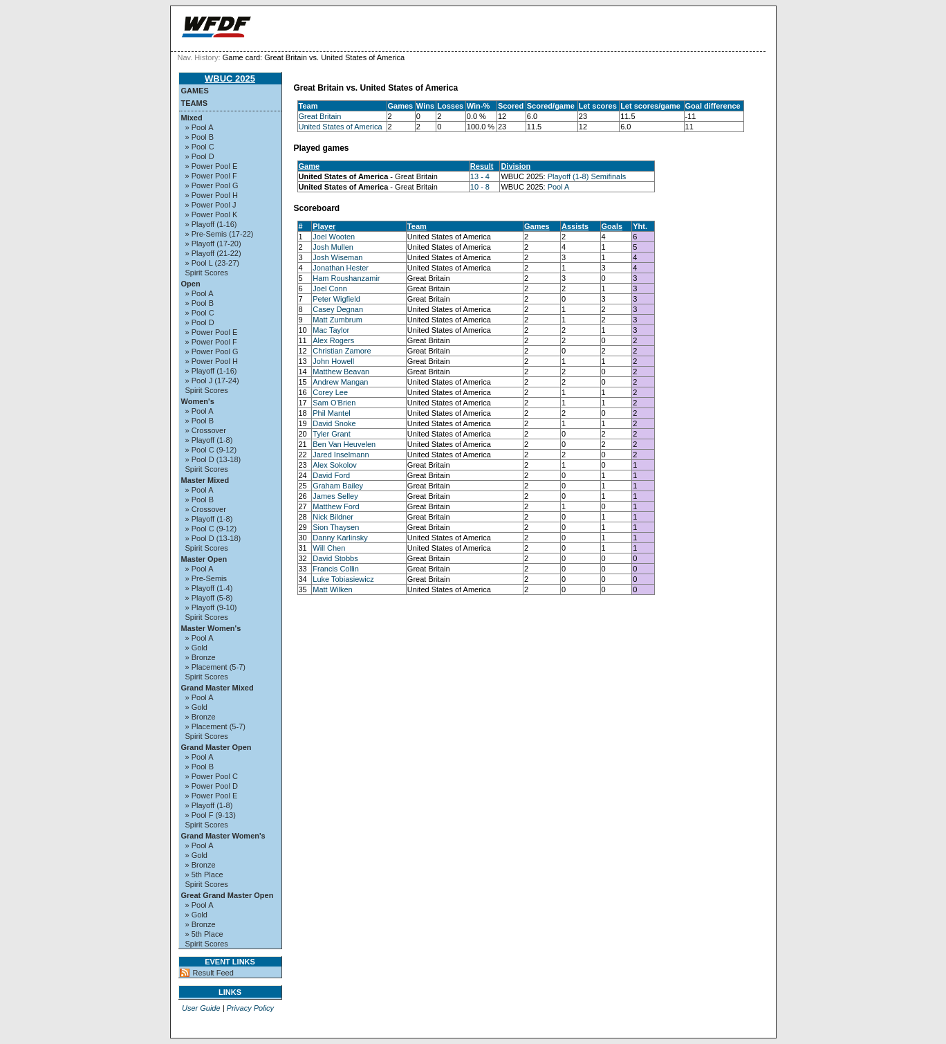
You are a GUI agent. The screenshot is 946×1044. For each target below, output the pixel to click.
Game (309, 166)
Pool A (559, 187)
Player (324, 226)
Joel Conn (330, 288)
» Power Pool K (211, 214)
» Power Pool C (211, 776)
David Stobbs (335, 558)
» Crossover (205, 430)
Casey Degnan (338, 309)
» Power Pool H (211, 195)
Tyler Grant (331, 434)
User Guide (201, 1008)
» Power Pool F (211, 176)
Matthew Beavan (341, 371)
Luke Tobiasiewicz (343, 579)
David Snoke (334, 423)
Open (191, 284)
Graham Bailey (338, 486)
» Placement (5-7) (215, 667)
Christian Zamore (342, 351)
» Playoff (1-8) (209, 440)
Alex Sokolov (335, 465)
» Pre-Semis (206, 578)
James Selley (335, 496)
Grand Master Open (216, 747)
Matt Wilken (332, 589)
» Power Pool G (212, 185)
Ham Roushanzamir (346, 278)
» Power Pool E (211, 166)
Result (482, 166)
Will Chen (329, 548)
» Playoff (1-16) (211, 224)
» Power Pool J (210, 205)
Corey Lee (330, 392)
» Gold (196, 647)
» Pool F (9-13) (210, 815)
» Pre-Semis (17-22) (219, 234)
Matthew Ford (336, 506)
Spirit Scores (206, 272)
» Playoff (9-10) (211, 607)
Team (417, 226)
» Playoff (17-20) (213, 243)
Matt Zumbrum (337, 319)
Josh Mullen (333, 247)
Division (515, 166)
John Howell (333, 361)
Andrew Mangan (340, 382)
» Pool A (199, 127)
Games (195, 90)
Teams (194, 103)
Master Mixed (205, 480)
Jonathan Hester (341, 268)
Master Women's (211, 628)
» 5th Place (204, 874)
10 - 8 (480, 187)
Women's (197, 401)
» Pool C (199, 147)
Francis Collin (336, 569)
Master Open (204, 559)
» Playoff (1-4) (209, 588)
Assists (575, 226)
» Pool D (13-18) (213, 459)
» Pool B (199, 137)
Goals (612, 226)
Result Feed (213, 973)
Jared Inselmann (341, 454)
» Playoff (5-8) (209, 598)
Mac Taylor (331, 330)
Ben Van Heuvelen (344, 444)
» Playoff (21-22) (213, 253)
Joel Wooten (334, 236)
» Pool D (199, 156)
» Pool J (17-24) (212, 380)
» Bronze (200, 657)
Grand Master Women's (223, 836)
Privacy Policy (250, 1008)
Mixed (192, 117)
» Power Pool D (211, 786)
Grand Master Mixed (217, 688)
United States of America (340, 126)
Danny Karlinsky (340, 537)
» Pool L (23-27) (212, 263)
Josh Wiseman (337, 257)
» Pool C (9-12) (211, 450)
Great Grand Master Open (227, 895)
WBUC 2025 (230, 78)
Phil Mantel (331, 413)
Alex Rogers (333, 340)
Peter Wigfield (336, 299)
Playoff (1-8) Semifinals (587, 176)
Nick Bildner (333, 517)
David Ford (331, 475)
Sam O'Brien (334, 403)
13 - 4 (480, 176)
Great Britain (320, 116)
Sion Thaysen (336, 527)
